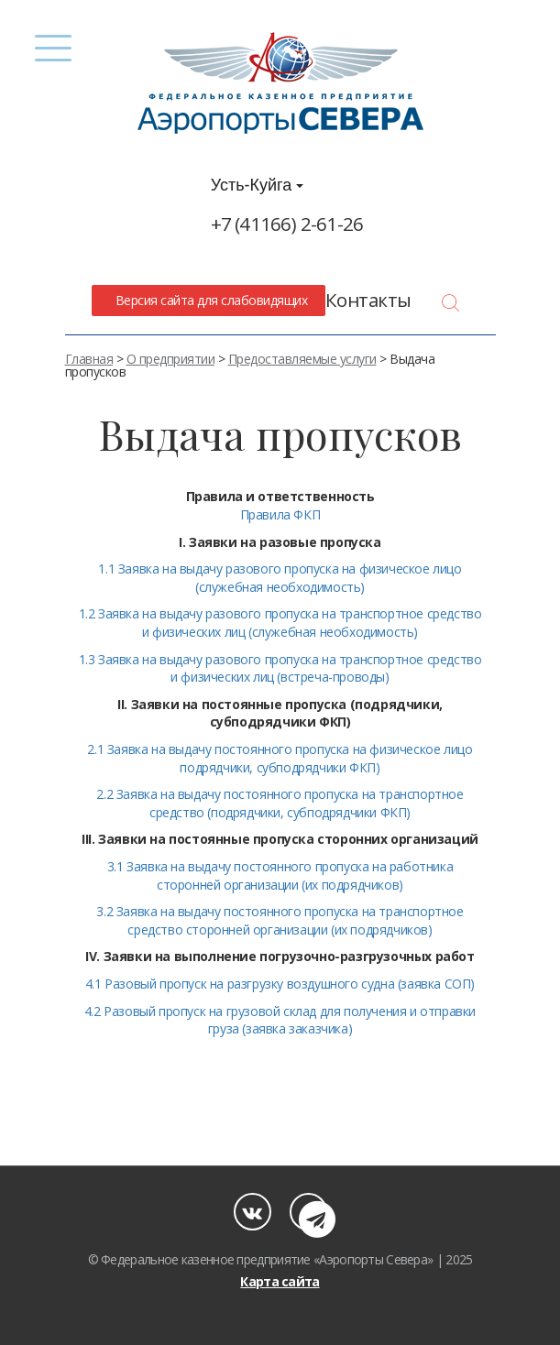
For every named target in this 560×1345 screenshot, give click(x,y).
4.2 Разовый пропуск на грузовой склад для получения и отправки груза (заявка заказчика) (280, 1020)
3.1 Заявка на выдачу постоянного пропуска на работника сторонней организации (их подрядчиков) (280, 875)
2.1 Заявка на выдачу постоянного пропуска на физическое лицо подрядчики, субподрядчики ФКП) (279, 758)
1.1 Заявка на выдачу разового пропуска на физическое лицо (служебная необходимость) (279, 578)
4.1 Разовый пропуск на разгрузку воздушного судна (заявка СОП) (280, 983)
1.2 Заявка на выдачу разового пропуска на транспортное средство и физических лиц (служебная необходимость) (280, 622)
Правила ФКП (280, 514)
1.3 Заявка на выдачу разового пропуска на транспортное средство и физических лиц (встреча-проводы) (280, 668)
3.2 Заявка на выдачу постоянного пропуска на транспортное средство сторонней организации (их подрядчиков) (279, 920)
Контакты (368, 299)
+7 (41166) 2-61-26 (287, 223)
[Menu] (53, 48)
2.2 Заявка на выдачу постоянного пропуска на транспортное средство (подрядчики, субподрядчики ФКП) (279, 803)
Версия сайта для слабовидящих (208, 300)
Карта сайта (279, 1281)
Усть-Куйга (257, 185)
